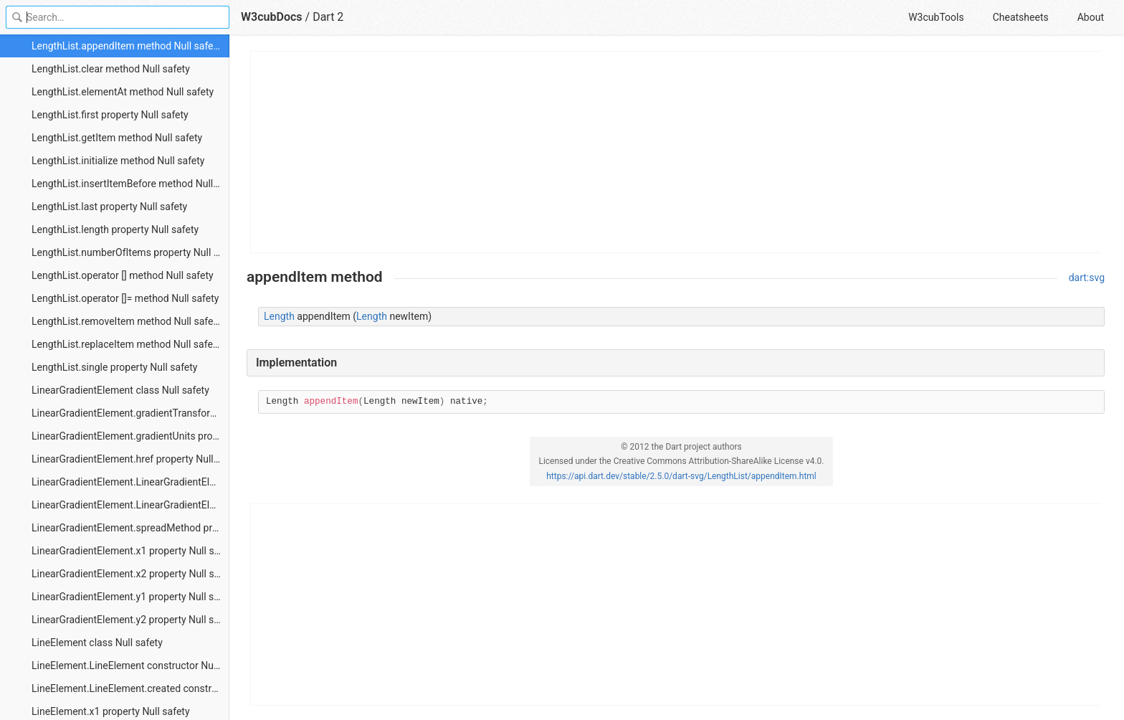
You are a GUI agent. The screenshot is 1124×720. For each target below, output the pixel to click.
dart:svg (1087, 277)
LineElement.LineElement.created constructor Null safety (130, 688)
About (1090, 17)
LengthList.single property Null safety (114, 367)
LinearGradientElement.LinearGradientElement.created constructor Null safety (130, 505)
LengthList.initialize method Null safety (118, 160)
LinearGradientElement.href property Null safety (130, 459)
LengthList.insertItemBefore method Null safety (130, 183)
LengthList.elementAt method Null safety (123, 92)
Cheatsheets (1021, 17)
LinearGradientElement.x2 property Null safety (130, 573)
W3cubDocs (272, 17)
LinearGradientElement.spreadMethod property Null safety (130, 528)
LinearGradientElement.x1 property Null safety (130, 550)
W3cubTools (935, 17)
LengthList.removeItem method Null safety (127, 321)
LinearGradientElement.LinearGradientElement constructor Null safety (130, 482)
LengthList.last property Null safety (109, 206)
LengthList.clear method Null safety (111, 69)
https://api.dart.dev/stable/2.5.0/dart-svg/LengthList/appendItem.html (681, 476)
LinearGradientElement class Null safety (120, 390)
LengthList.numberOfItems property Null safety (130, 252)
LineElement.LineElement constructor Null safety (130, 665)
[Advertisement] (676, 152)
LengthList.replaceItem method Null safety (126, 344)
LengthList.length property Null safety (115, 229)
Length (279, 316)
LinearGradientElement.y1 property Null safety (130, 596)
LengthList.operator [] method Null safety (123, 275)
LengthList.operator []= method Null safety (125, 298)
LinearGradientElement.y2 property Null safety (130, 619)
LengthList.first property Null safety (110, 114)
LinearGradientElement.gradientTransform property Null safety (130, 413)
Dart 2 (328, 17)
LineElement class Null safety (97, 642)
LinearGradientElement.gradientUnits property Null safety (130, 436)
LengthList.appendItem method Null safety (127, 46)
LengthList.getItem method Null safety (117, 137)
